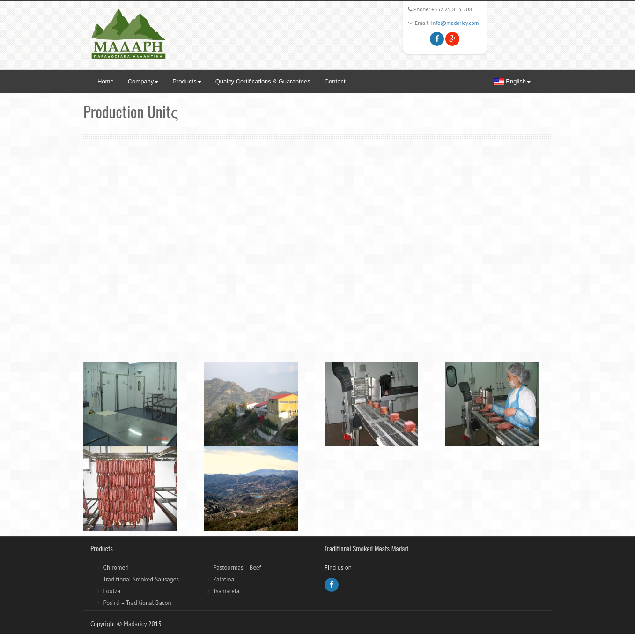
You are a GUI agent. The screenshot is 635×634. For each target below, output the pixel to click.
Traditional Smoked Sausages (141, 579)
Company (143, 81)
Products (186, 81)
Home (105, 81)
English (512, 81)
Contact (335, 81)
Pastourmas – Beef (237, 568)
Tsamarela (226, 591)
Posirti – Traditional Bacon (137, 603)
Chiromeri (115, 568)
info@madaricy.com (455, 22)
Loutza (111, 591)
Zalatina (223, 579)
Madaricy (135, 624)
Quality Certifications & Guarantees (262, 81)
